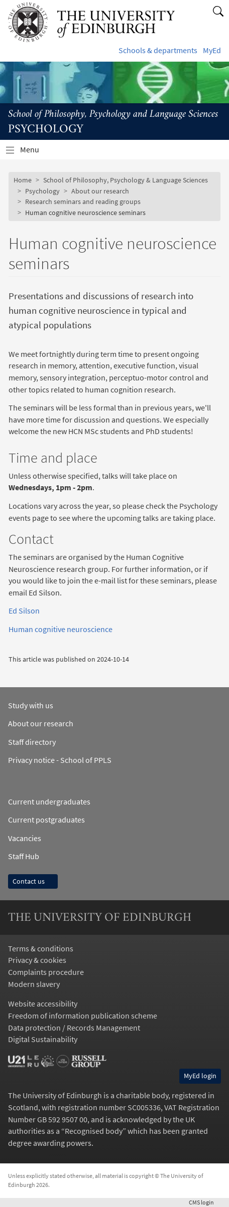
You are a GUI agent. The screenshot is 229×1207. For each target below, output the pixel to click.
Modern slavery (34, 984)
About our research (100, 190)
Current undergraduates (49, 802)
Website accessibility (42, 1004)
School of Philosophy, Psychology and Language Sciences (113, 114)
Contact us (33, 881)
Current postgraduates (46, 820)
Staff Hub (23, 856)
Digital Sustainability (42, 1039)
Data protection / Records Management (74, 1028)
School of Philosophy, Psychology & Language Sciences (125, 179)
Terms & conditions (40, 948)
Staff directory (32, 742)
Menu (36, 152)
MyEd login (200, 1075)
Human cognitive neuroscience (60, 629)
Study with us (30, 705)
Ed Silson (24, 611)
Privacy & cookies (37, 960)
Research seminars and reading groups (83, 201)
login (205, 1202)
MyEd (212, 50)
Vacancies (24, 838)
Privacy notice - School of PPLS (59, 760)
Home (23, 179)
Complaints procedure (46, 972)
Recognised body (94, 1131)
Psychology (42, 190)
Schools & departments (158, 50)
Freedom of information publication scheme (82, 1016)
